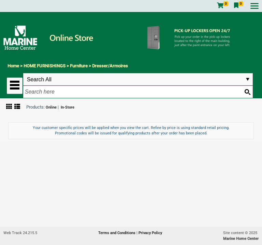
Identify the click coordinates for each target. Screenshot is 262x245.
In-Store (67, 107)
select (247, 79)
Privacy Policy (150, 233)
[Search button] (247, 92)
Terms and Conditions (117, 233)
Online (51, 107)
